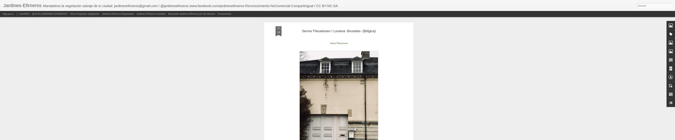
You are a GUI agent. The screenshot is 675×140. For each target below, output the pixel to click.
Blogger (376, 138)
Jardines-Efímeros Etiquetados (118, 13)
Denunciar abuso (388, 138)
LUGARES (24, 13)
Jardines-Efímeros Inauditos (151, 13)
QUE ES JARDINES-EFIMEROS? (50, 13)
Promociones (224, 13)
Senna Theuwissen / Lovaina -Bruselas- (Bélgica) (339, 22)
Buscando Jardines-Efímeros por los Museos (192, 13)
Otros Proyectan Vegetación (85, 13)
